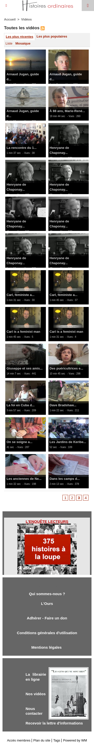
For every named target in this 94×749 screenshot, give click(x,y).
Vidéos (26, 19)
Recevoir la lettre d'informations (54, 723)
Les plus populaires (52, 36)
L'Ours (47, 603)
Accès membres (18, 740)
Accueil (10, 19)
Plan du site (41, 740)
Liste (9, 43)
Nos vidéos (36, 694)
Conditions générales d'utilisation (47, 633)
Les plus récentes (19, 37)
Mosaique (22, 43)
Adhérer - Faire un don (47, 618)
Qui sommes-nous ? (47, 594)
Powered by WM (75, 740)
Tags (56, 740)
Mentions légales (47, 647)
